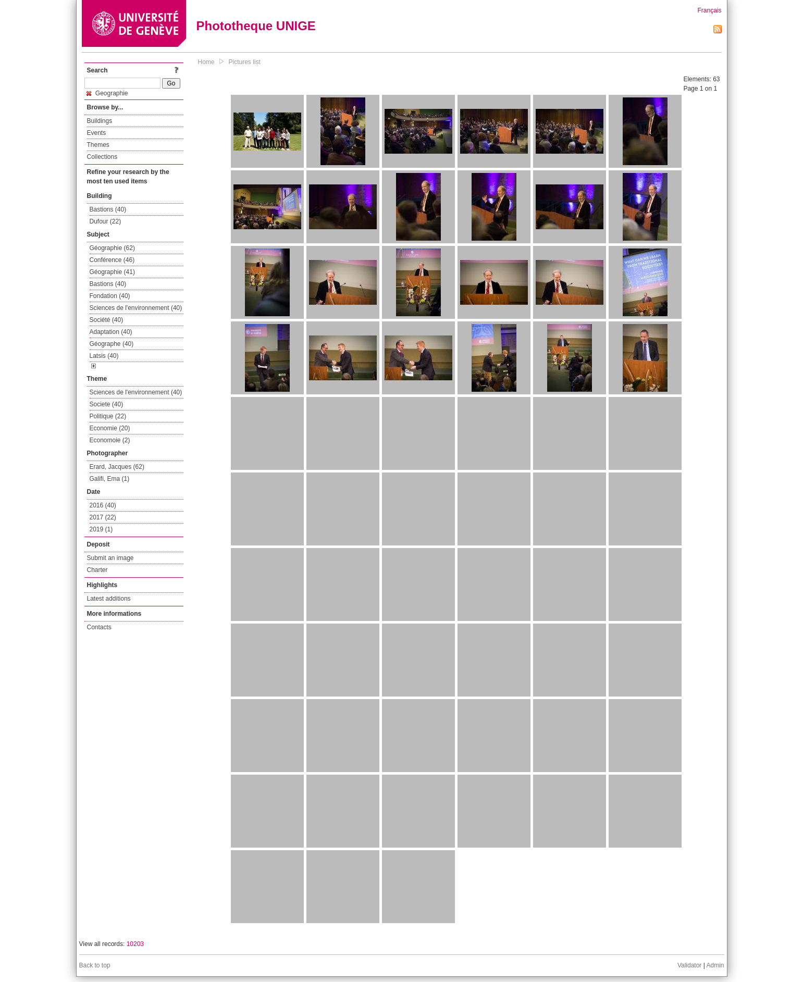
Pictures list (245, 62)
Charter (97, 570)
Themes (98, 144)
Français (709, 10)
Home (206, 62)
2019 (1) (101, 529)
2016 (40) (103, 505)
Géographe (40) (112, 343)
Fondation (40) (110, 296)
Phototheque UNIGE (256, 26)
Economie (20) (110, 428)
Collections (102, 156)
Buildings (100, 121)
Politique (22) (108, 416)
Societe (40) (106, 404)
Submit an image (110, 558)
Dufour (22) (105, 221)
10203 (135, 944)
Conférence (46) (112, 260)
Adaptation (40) (111, 331)
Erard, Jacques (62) (117, 466)
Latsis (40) (104, 355)
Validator (689, 965)
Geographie (107, 93)
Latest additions (109, 598)
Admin (715, 965)
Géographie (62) (112, 248)
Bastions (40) (108, 209)
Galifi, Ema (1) (110, 478)
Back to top (94, 965)
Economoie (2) (110, 440)
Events (96, 132)
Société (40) (106, 320)
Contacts (99, 627)
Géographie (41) (112, 272)
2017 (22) (103, 517)
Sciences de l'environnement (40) (136, 308)
